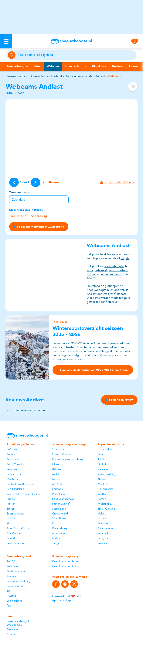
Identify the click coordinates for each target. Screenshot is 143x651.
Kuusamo (102, 523)
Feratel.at (112, 302)
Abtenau (102, 479)
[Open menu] (6, 41)
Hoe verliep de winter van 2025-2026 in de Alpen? (92, 370)
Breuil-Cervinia (106, 508)
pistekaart (100, 270)
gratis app (111, 286)
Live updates (14, 600)
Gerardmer (13, 459)
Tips (9, 591)
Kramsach (103, 533)
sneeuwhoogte (114, 266)
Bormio (101, 499)
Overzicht (37, 76)
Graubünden (73, 76)
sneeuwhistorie (118, 270)
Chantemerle (105, 528)
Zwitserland (54, 76)
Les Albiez (103, 518)
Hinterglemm (105, 489)
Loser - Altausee (61, 454)
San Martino (14, 533)
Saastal (11, 538)
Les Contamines (16, 543)
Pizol (9, 523)
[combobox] (76, 55)
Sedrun (11, 454)
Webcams (114, 76)
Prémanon (103, 469)
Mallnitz (102, 513)
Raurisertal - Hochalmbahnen (23, 494)
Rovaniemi (103, 543)
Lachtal (11, 518)
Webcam (53, 66)
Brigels (87, 76)
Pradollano (58, 494)
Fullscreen (51, 182)
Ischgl (55, 543)
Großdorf (103, 538)
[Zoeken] (76, 55)
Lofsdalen (12, 449)
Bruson (11, 508)
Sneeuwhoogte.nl (16, 76)
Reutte (101, 494)
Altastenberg (59, 533)
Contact (12, 634)
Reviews (117, 66)
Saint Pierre (59, 518)
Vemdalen (12, 469)
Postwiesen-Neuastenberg (67, 459)
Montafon (13, 479)
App (9, 605)
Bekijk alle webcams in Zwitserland (38, 227)
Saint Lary (58, 449)
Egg (54, 523)
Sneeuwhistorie (75, 66)
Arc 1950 (57, 484)
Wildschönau (104, 503)
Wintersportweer (17, 571)
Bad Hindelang (15, 489)
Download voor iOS (64, 566)
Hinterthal (58, 464)
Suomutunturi (14, 474)
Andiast (100, 76)
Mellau (56, 538)
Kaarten (11, 576)
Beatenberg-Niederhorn (21, 484)
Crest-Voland (60, 513)
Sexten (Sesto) (61, 503)
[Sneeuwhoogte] (71, 41)
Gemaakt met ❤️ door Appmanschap (67, 598)
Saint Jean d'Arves (63, 499)
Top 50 (11, 561)
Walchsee (102, 484)
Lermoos (57, 489)
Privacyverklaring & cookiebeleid (18, 623)
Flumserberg (59, 528)
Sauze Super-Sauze (18, 528)
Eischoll (101, 464)
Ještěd (101, 459)
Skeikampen (59, 508)
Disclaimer (13, 629)
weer (90, 270)
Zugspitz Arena (15, 513)
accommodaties (111, 274)
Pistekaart (99, 66)
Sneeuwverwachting (18, 581)
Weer (37, 66)
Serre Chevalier (16, 464)
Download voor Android (66, 561)
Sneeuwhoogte (17, 66)
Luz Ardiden (104, 449)
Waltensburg (38, 216)
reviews (92, 274)
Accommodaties (16, 586)
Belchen (57, 469)
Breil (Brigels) (18, 216)
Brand (100, 454)
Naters (56, 479)
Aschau (56, 474)
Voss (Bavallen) (106, 474)
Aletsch (11, 503)
